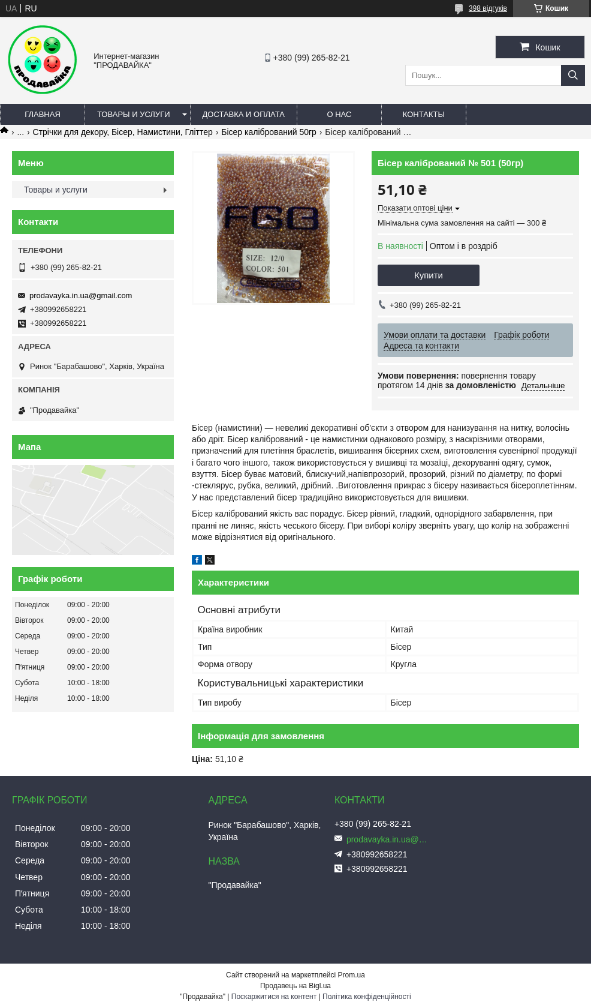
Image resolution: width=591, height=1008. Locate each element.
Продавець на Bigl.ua (295, 986)
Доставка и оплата (244, 114)
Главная (43, 114)
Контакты (424, 114)
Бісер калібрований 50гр (268, 132)
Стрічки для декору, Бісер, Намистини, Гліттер (123, 132)
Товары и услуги (133, 114)
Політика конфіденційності (366, 996)
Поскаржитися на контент (273, 996)
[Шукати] (573, 75)
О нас (339, 114)
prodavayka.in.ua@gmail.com (80, 295)
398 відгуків (488, 8)
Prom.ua (351, 975)
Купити (428, 275)
